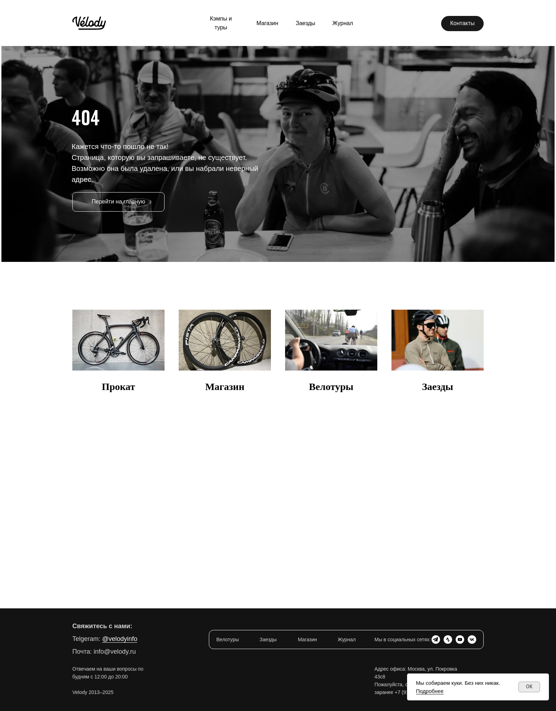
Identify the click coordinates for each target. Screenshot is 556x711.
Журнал (347, 639)
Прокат (118, 386)
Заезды (437, 386)
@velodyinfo (119, 638)
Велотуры (331, 386)
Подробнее (430, 691)
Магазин (225, 386)
